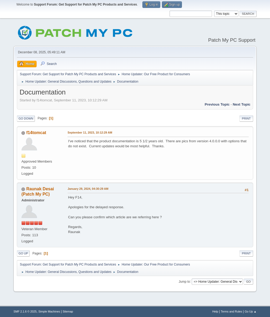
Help (215, 311)
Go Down (25, 118)
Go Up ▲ (251, 311)
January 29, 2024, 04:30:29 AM (88, 188)
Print (246, 118)
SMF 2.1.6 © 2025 (25, 311)
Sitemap (67, 311)
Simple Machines (49, 311)
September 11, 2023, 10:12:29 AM (90, 132)
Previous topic (217, 104)
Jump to (184, 281)
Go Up (23, 253)
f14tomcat (36, 132)
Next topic (241, 104)
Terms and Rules (231, 311)
